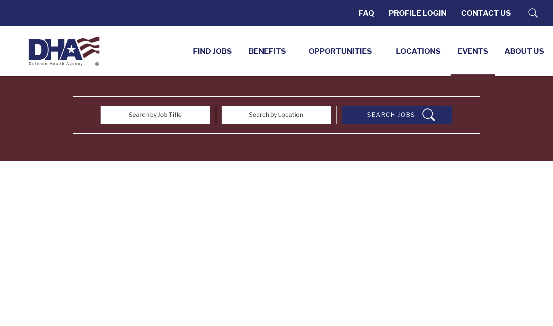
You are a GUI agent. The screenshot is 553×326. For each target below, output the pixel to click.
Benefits (267, 51)
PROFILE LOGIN (418, 13)
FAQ (366, 13)
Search (533, 13)
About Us (524, 51)
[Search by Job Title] (155, 115)
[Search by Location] (276, 115)
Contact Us (486, 13)
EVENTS (473, 51)
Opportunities (340, 51)
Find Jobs (212, 51)
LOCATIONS (418, 51)
